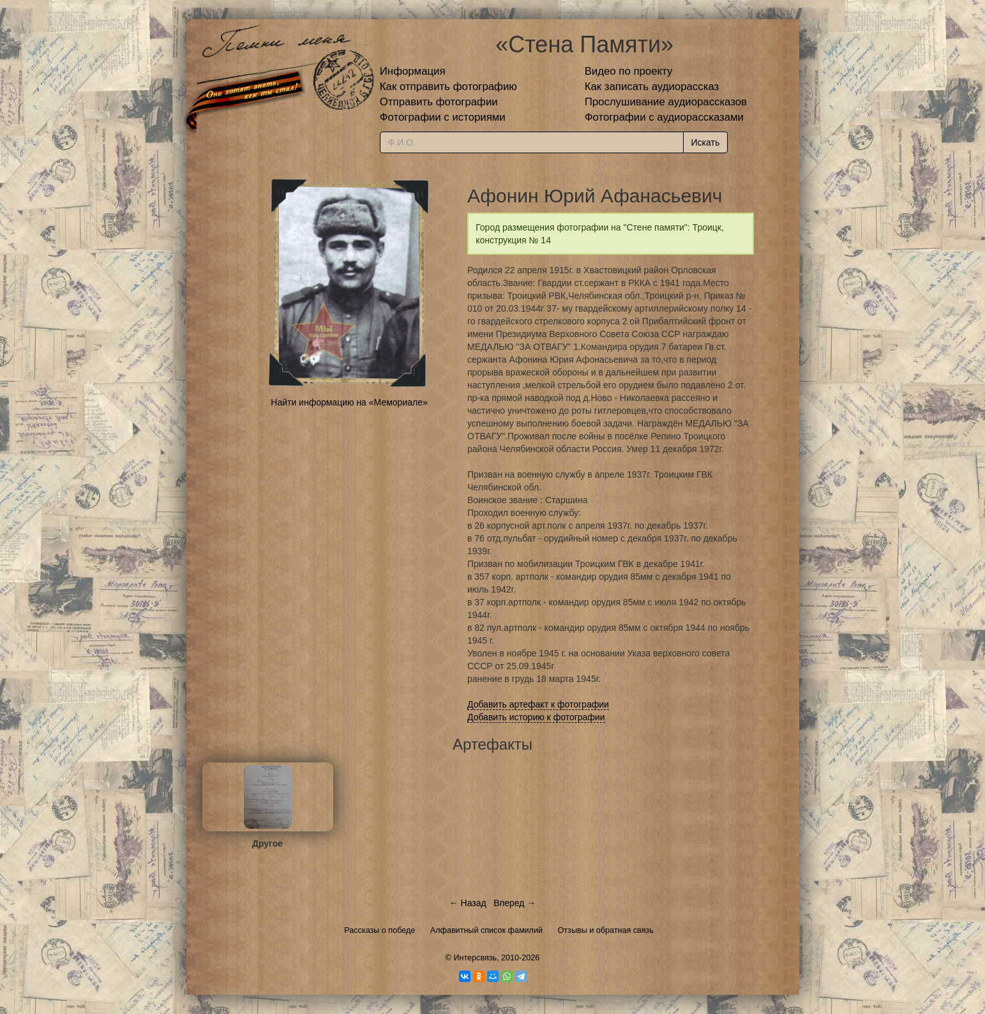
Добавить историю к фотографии (536, 717)
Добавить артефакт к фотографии (538, 704)
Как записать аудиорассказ (652, 86)
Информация (413, 71)
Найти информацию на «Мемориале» (349, 402)
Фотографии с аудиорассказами (664, 117)
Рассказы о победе (379, 930)
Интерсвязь (475, 957)
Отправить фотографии (439, 102)
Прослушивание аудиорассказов (666, 102)
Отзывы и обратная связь (606, 930)
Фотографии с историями (443, 117)
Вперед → (514, 903)
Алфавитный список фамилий (486, 930)
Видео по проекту (629, 71)
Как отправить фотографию (448, 86)
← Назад (467, 903)
